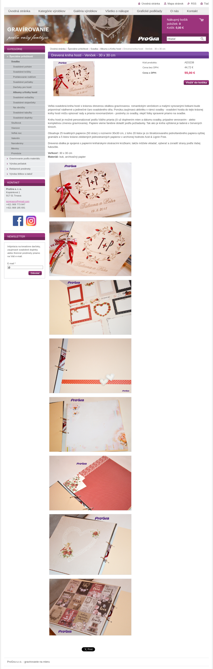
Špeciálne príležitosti (78, 49)
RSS (193, 3)
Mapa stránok (176, 3)
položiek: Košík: (177, 23)
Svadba (94, 49)
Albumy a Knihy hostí (110, 49)
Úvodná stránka (151, 3)
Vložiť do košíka (196, 82)
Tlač (206, 3)
